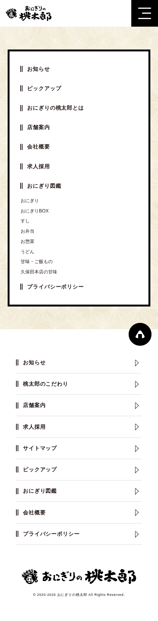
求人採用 (38, 166)
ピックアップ (44, 88)
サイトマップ (40, 448)
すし (25, 220)
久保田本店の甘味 (39, 272)
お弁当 (27, 231)
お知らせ (38, 69)
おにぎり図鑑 (44, 186)
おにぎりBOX (35, 211)
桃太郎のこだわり (45, 384)
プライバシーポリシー (55, 287)
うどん (27, 251)
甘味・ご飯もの (37, 261)
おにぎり (30, 200)
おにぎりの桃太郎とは (55, 108)
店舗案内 (38, 127)
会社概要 (38, 147)
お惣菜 (27, 241)
